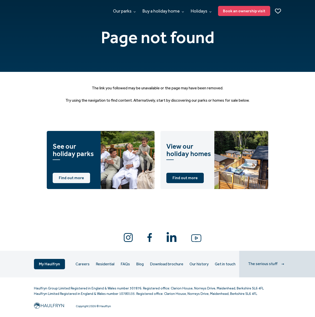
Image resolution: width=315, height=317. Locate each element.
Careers (83, 264)
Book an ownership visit (244, 11)
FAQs (125, 264)
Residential (105, 264)
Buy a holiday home (163, 11)
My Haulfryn (49, 264)
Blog (140, 264)
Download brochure (166, 264)
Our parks (124, 11)
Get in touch (225, 264)
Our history (199, 264)
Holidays (201, 11)
